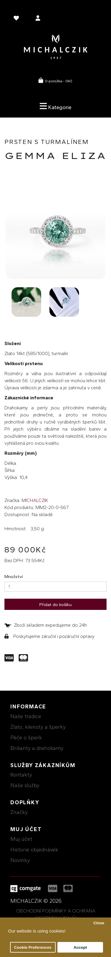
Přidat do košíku (55, 604)
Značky (19, 812)
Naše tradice (25, 716)
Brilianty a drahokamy (36, 748)
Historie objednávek (34, 849)
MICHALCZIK (35, 500)
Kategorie (55, 106)
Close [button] (98, 923)
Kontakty (21, 774)
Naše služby (24, 785)
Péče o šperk (26, 737)
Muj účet (21, 839)
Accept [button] (80, 947)
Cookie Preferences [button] (33, 947)
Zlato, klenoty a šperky (38, 727)
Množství (13, 576)
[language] (17, 19)
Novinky (20, 860)
